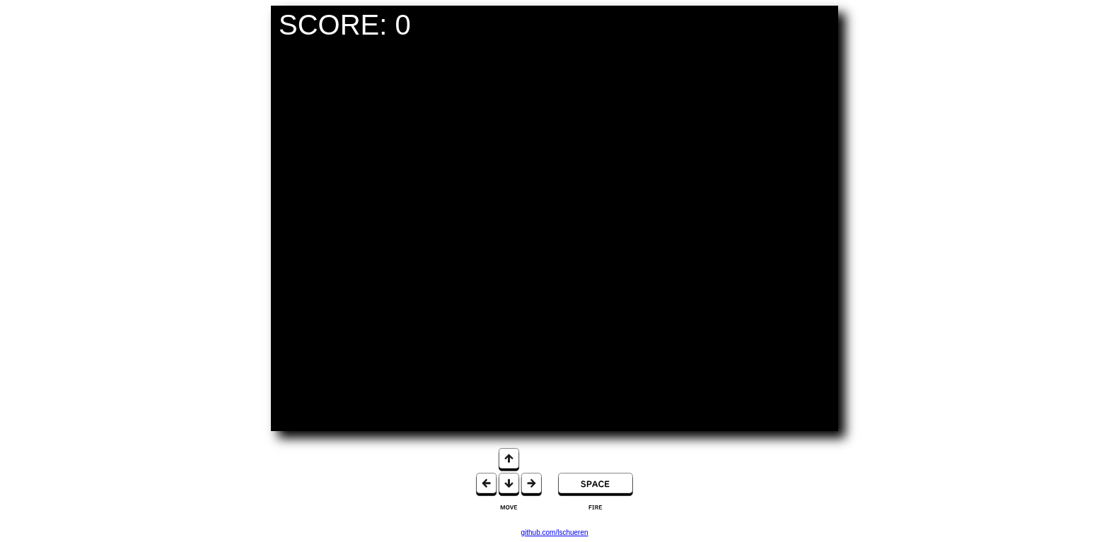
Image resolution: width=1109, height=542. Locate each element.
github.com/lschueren (554, 532)
